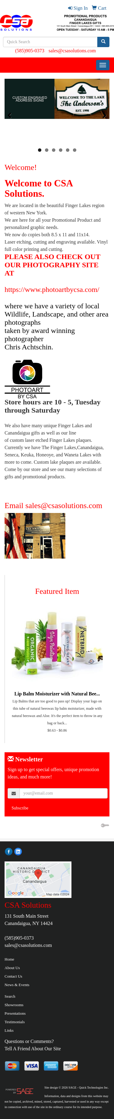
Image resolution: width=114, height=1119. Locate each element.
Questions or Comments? (29, 1041)
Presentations (15, 1013)
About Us (12, 967)
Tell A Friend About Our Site (33, 1048)
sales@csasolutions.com (72, 50)
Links (9, 1030)
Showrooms (14, 1005)
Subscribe (20, 808)
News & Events (17, 984)
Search (10, 996)
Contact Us (13, 976)
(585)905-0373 (29, 50)
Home (9, 959)
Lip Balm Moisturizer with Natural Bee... (57, 693)
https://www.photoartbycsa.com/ (52, 289)
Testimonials (15, 1022)
